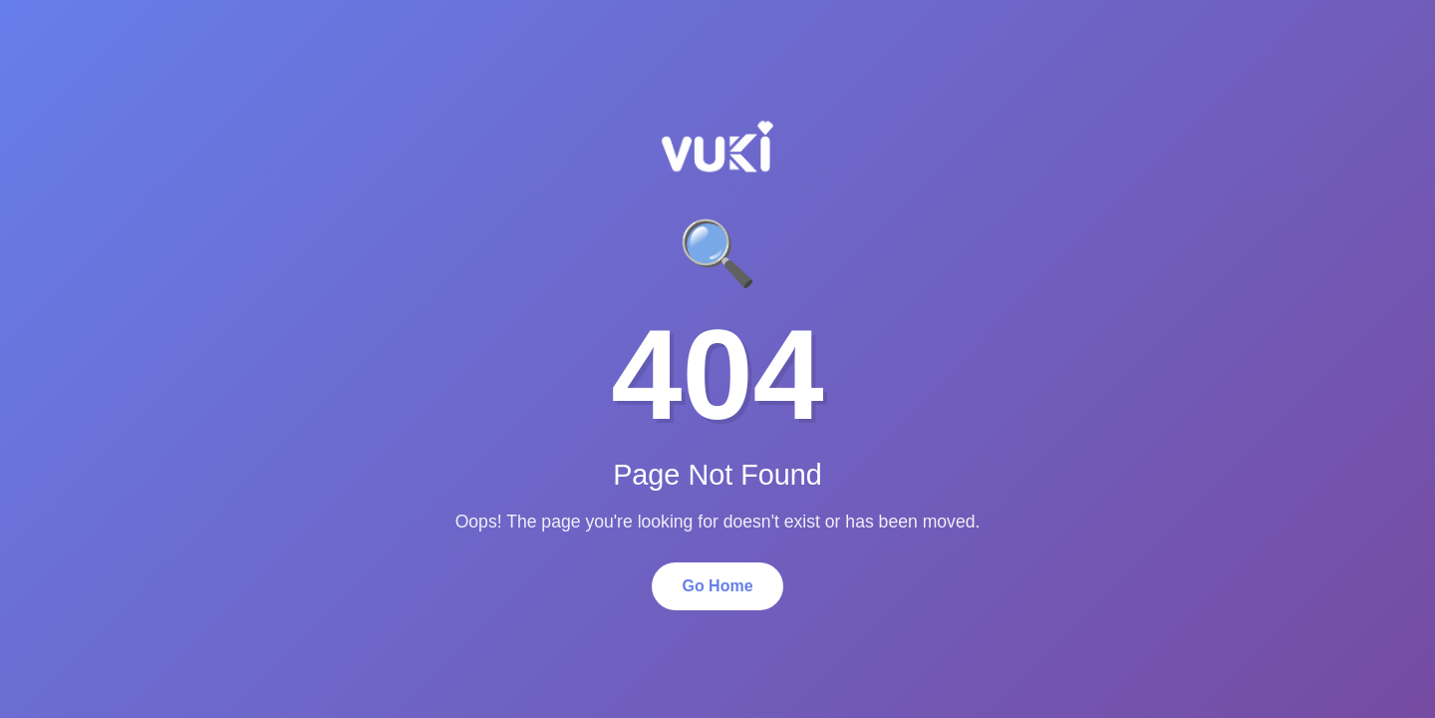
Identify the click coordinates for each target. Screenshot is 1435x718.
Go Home (717, 585)
